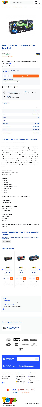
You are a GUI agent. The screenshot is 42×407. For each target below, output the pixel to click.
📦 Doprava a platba (20, 374)
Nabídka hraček (8, 7)
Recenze (30, 384)
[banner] (5, 2)
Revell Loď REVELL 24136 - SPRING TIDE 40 (34, 270)
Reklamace (31, 382)
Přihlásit (36, 359)
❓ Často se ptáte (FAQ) (20, 382)
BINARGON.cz (38, 403)
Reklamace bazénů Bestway (34, 380)
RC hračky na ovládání (17, 7)
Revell (38, 107)
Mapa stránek (12, 405)
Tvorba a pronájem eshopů (30, 403)
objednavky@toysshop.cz (26, 366)
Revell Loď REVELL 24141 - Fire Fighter (21, 270)
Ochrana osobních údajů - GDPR (34, 379)
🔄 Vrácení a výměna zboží (21, 378)
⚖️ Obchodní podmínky (20, 376)
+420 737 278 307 (10, 366)
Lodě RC (25, 7)
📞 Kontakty (18, 379)
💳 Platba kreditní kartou (20, 381)
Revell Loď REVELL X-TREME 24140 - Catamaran (8, 270)
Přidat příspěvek (6, 241)
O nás (30, 374)
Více (9, 63)
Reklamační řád (32, 376)
